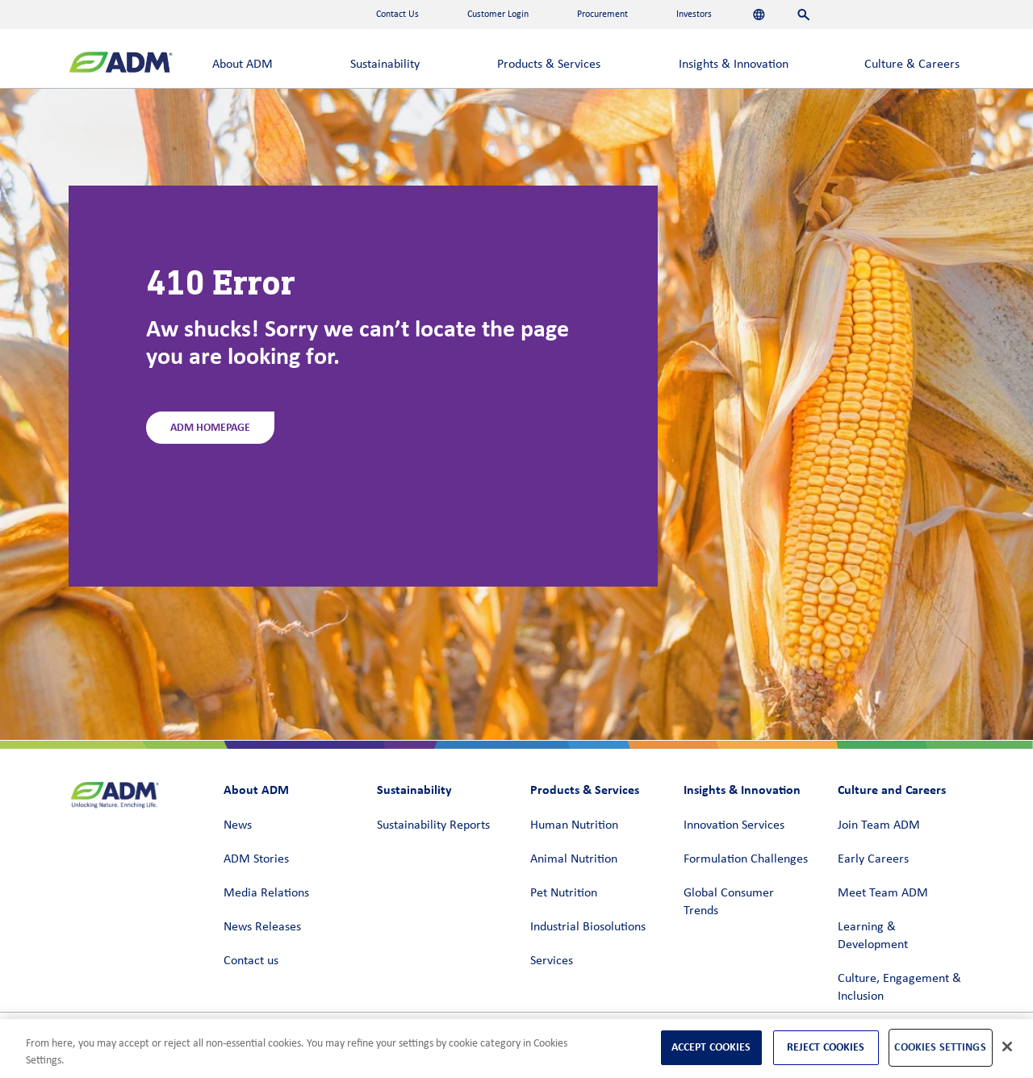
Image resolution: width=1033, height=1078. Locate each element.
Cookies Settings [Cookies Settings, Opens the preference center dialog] (939, 1047)
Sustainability (385, 64)
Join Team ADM (879, 825)
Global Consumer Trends (729, 902)
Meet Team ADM (883, 893)
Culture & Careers (912, 64)
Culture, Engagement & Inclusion (899, 987)
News (238, 825)
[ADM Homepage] (121, 64)
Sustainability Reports (433, 825)
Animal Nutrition (573, 859)
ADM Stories (256, 859)
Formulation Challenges (746, 859)
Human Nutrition (574, 825)
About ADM (242, 64)
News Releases (262, 927)
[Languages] (759, 14)
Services (551, 961)
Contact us (251, 961)
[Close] (1007, 1046)
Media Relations (266, 893)
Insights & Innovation (733, 64)
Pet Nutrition (563, 893)
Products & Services (548, 64)
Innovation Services (734, 825)
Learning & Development (873, 936)
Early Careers (873, 859)
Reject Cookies (826, 1047)
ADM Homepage (210, 427)
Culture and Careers (892, 789)
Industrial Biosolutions (588, 927)
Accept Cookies (711, 1047)
